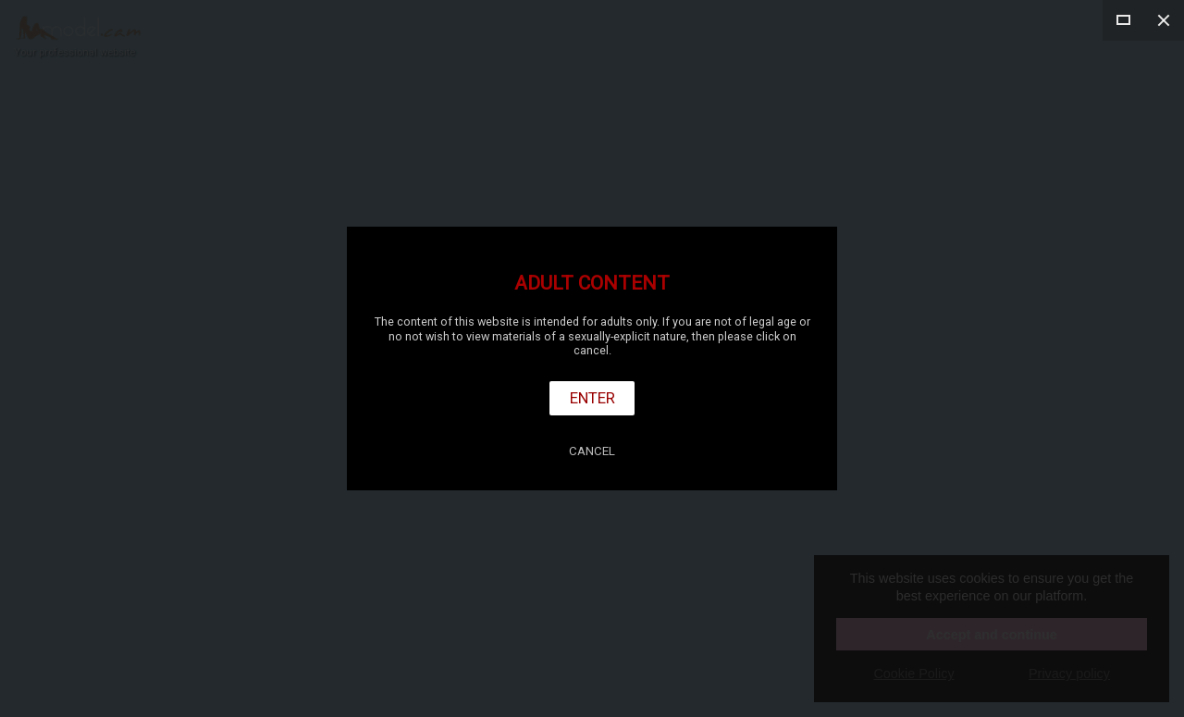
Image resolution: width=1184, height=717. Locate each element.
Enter (592, 398)
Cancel (592, 451)
